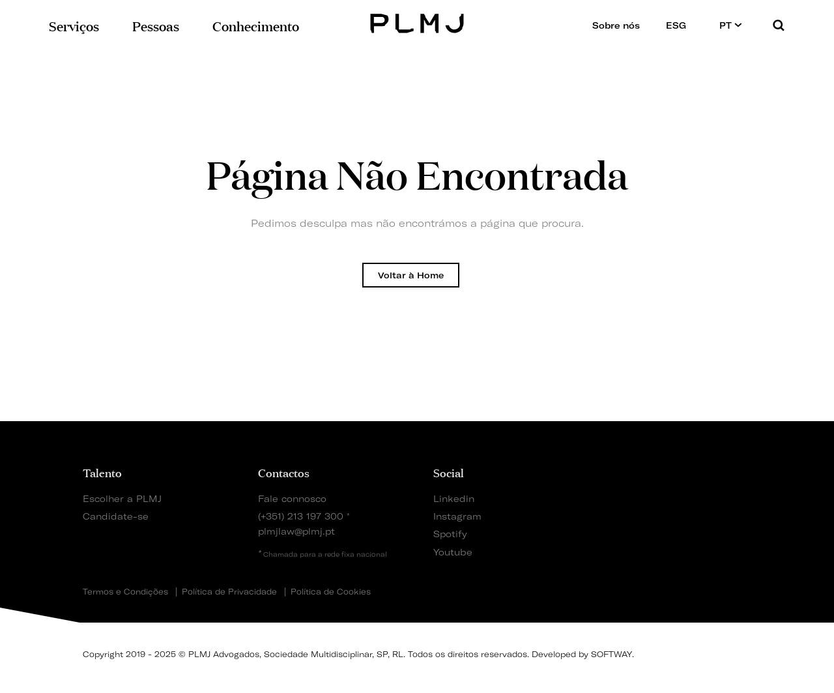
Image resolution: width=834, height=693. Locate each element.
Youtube (452, 551)
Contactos (283, 472)
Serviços (74, 25)
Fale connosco (292, 498)
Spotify (450, 533)
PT (730, 25)
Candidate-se (116, 516)
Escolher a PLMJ (122, 498)
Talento (102, 472)
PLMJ (417, 22)
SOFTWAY (611, 654)
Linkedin (453, 498)
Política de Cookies (331, 592)
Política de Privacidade (229, 592)
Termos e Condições (125, 592)
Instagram (457, 516)
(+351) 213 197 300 (300, 516)
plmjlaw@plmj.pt (296, 531)
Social (448, 472)
